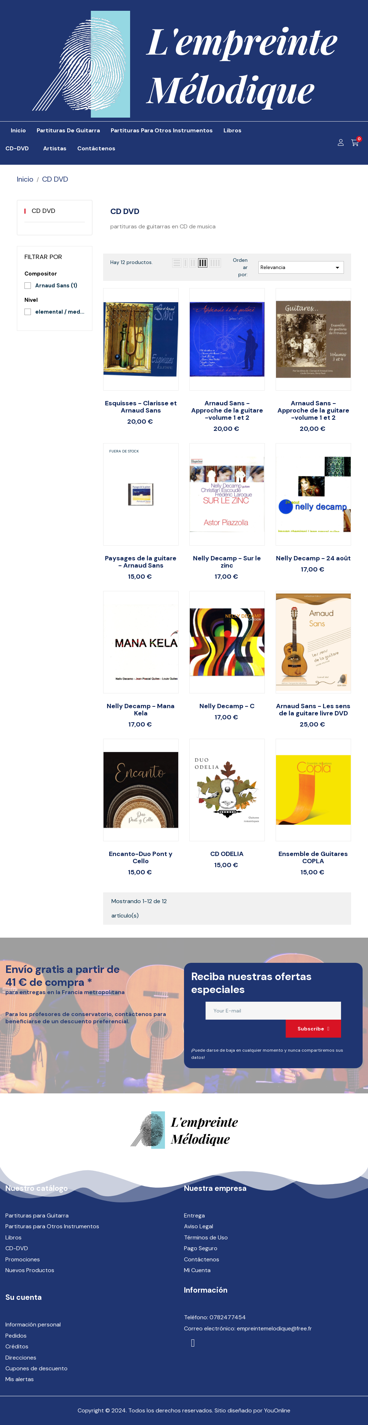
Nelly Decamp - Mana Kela (141, 709)
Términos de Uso (206, 1237)
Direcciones (20, 1357)
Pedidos (16, 1335)
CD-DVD (16, 1248)
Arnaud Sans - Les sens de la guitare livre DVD (313, 709)
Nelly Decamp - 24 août (313, 558)
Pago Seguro (200, 1248)
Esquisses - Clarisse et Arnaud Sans (141, 407)
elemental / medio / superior (60, 311)
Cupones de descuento (36, 1368)
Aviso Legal (198, 1226)
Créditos (16, 1346)
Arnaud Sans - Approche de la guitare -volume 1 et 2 (227, 410)
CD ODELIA (227, 853)
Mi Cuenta (197, 1270)
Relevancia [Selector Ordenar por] (301, 267)
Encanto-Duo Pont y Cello (140, 857)
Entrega (194, 1215)
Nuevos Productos (29, 1270)
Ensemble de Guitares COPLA (313, 857)
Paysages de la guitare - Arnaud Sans (140, 562)
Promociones (22, 1259)
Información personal (33, 1324)
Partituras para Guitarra (37, 1215)
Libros (13, 1237)
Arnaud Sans (56, 285)
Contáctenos (201, 1259)
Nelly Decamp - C (226, 706)
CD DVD (43, 210)
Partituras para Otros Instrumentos (52, 1226)
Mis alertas (19, 1379)
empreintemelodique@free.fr (274, 1328)
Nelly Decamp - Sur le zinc (227, 562)
